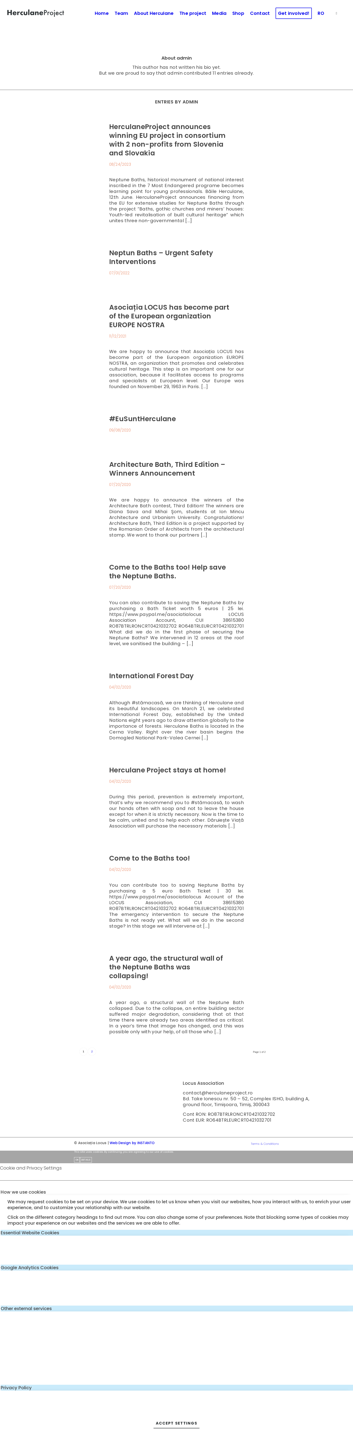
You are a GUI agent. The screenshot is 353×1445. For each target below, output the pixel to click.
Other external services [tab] (26, 1308)
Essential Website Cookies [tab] (30, 1233)
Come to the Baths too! (149, 858)
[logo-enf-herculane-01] (36, 13)
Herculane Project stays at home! (167, 770)
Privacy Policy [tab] (16, 1388)
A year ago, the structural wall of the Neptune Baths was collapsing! (166, 967)
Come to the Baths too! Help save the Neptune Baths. (167, 572)
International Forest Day (151, 676)
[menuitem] (102, 13)
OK (77, 1159)
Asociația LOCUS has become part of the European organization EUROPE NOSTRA (169, 316)
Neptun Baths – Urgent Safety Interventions (161, 257)
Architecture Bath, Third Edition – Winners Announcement (167, 469)
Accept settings (176, 1423)
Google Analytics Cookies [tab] (30, 1268)
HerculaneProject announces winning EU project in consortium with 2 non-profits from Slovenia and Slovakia (167, 140)
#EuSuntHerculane (142, 419)
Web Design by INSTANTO (132, 1143)
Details (86, 1159)
